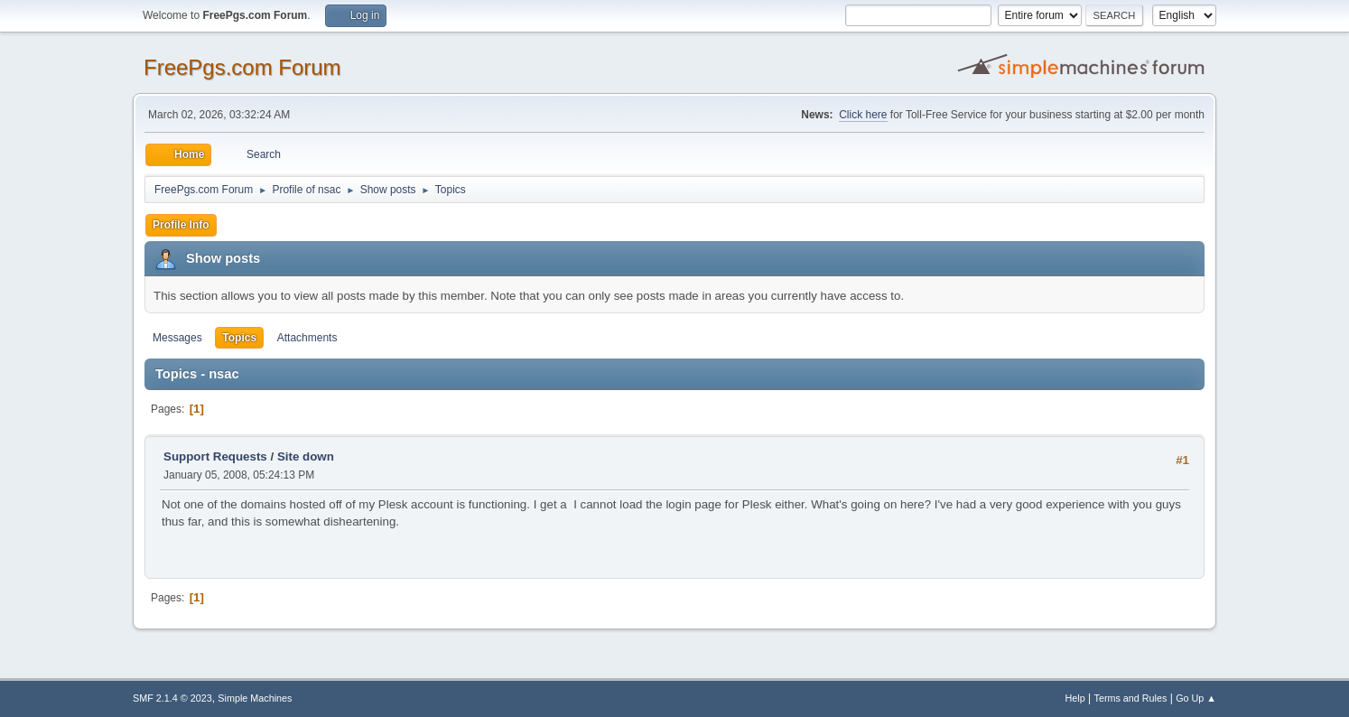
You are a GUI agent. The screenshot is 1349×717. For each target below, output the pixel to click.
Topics (239, 337)
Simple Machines (255, 698)
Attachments (307, 337)
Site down (305, 456)
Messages (177, 337)
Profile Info (181, 225)
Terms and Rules (1131, 698)
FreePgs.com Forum (242, 67)
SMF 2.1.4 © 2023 (172, 698)
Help (1075, 698)
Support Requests (215, 456)
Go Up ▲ (1196, 698)
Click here (863, 114)
